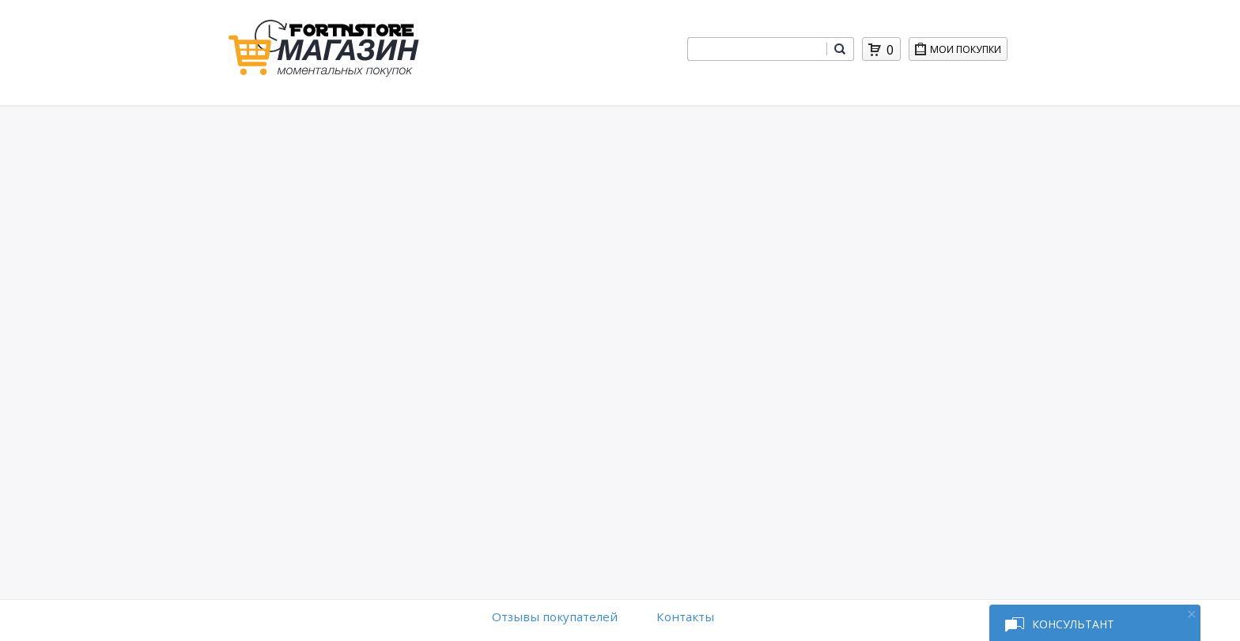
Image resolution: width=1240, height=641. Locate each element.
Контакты (685, 616)
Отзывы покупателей (555, 616)
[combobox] (756, 49)
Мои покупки (968, 52)
